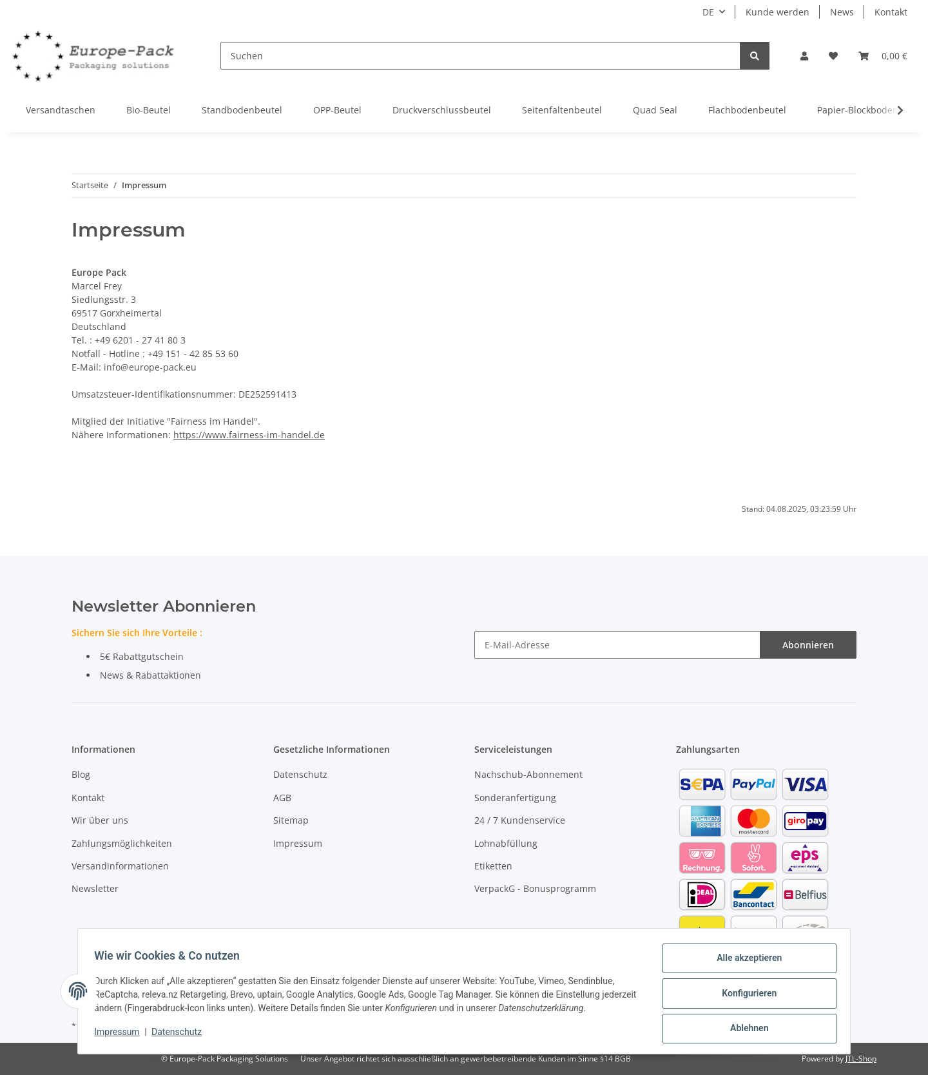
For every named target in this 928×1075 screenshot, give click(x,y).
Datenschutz (300, 774)
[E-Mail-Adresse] (617, 645)
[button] (804, 56)
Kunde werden (777, 12)
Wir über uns (100, 820)
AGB (282, 797)
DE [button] (708, 12)
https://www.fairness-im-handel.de (249, 435)
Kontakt (891, 12)
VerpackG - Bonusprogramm (535, 888)
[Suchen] (480, 56)
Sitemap (291, 820)
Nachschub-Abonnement (528, 774)
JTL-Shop (861, 1058)
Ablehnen (745, 1029)
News (842, 12)
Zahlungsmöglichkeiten (122, 843)
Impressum (297, 843)
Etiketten (493, 866)
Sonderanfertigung (515, 797)
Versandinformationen (120, 866)
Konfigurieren (744, 996)
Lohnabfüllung (505, 843)
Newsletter (95, 888)
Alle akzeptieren (744, 962)
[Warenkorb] (883, 56)
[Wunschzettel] (833, 56)
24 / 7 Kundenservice (519, 820)
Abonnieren (808, 645)
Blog (81, 774)
